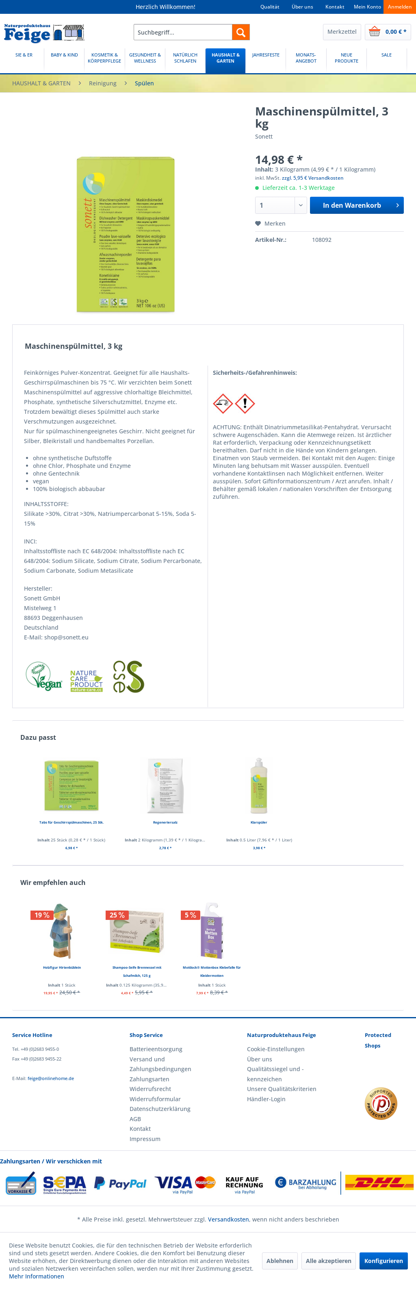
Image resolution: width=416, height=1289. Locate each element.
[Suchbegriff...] (192, 32)
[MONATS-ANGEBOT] (306, 60)
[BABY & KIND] (64, 60)
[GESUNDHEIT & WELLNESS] (145, 60)
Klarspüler (259, 822)
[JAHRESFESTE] (266, 60)
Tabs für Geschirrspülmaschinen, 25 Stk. (71, 822)
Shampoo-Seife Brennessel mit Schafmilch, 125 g (137, 971)
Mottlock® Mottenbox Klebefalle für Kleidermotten (212, 971)
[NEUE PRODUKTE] (346, 60)
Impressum (145, 1139)
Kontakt (334, 6)
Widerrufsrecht (150, 1089)
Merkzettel (342, 31)
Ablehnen (279, 1261)
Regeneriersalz (165, 822)
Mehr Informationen (36, 1276)
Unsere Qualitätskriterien (281, 1089)
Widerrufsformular (155, 1099)
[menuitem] (192, 32)
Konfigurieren (383, 1261)
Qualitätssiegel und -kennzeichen (275, 1073)
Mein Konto (367, 6)
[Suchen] (241, 32)
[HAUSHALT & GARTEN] (225, 60)
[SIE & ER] (24, 60)
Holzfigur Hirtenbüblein (62, 967)
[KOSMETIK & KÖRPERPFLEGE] (104, 60)
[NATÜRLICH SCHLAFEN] (185, 60)
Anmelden (400, 6)
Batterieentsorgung (156, 1049)
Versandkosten (228, 1219)
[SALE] (387, 60)
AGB (135, 1119)
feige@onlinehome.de (51, 1078)
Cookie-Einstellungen (276, 1049)
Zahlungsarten (149, 1079)
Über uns (302, 6)
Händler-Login (266, 1099)
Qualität (270, 6)
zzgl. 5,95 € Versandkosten (313, 177)
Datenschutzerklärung (160, 1109)
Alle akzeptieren (328, 1261)
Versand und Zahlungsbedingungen (160, 1064)
